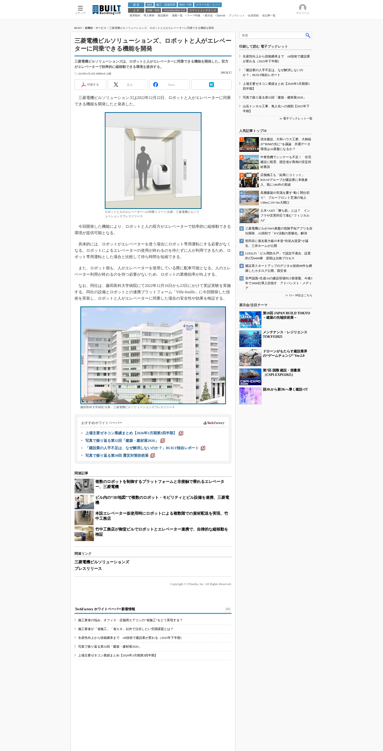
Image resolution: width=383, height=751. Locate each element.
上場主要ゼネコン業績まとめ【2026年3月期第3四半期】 (118, 655)
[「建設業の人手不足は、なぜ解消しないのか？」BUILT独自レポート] (145, 448)
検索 (308, 35)
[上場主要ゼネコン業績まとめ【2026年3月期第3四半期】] (134, 433)
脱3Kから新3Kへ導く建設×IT (285, 389)
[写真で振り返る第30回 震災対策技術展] (120, 455)
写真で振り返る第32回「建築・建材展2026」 (110, 646)
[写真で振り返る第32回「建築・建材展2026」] (125, 441)
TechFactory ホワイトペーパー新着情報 (105, 609)
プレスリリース (88, 568)
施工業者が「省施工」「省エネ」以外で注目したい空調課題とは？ (125, 629)
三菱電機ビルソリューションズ (101, 562)
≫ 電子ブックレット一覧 (295, 118)
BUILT (78, 27)
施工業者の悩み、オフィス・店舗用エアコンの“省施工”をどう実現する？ (130, 620)
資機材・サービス (95, 27)
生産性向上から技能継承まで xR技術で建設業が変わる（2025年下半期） (130, 638)
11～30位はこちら (300, 295)
